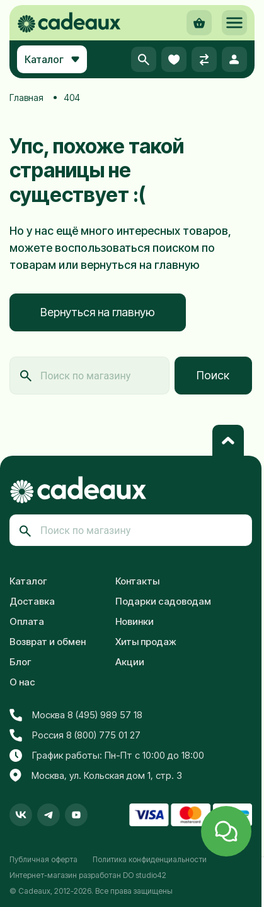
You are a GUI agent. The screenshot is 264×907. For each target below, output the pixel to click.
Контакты (137, 581)
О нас (22, 682)
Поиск (213, 375)
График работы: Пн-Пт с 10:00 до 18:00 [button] (106, 755)
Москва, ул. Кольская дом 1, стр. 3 (95, 776)
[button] (234, 22)
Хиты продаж (145, 642)
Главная (26, 97)
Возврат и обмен (47, 642)
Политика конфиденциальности (150, 859)
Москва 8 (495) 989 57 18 (75, 715)
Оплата (26, 621)
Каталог (28, 581)
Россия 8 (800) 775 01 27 (75, 735)
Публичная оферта (43, 859)
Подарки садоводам (163, 601)
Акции (129, 662)
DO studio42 (144, 875)
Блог (20, 662)
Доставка (32, 601)
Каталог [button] (52, 59)
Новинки (134, 621)
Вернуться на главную (97, 312)
